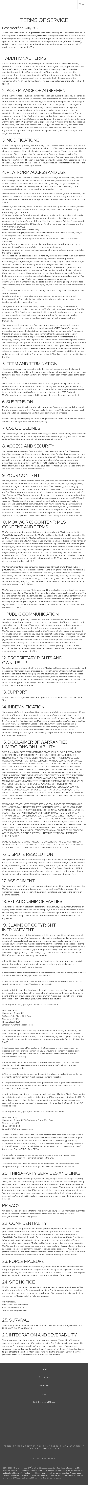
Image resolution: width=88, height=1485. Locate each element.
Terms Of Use (13, 1446)
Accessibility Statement (66, 1446)
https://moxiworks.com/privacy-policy (19, 1216)
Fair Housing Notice (45, 1448)
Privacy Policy (35, 1446)
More (81, 4)
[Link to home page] (3, 4)
